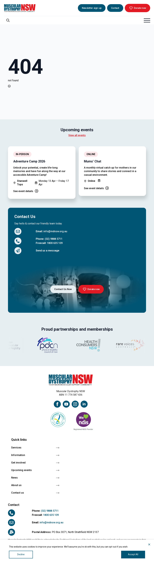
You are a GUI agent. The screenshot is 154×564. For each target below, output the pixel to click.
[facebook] (57, 404)
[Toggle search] (8, 20)
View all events (77, 135)
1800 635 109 (55, 243)
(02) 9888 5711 (53, 238)
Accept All (133, 554)
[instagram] (75, 404)
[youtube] (66, 404)
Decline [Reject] (21, 554)
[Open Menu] (147, 20)
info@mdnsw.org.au (55, 231)
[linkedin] (84, 404)
